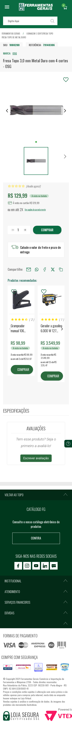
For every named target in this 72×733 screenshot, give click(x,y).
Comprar (47, 230)
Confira (36, 538)
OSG (14, 53)
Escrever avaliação (36, 458)
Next (62, 328)
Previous (10, 328)
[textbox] (30, 21)
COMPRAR (23, 369)
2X (21, 209)
